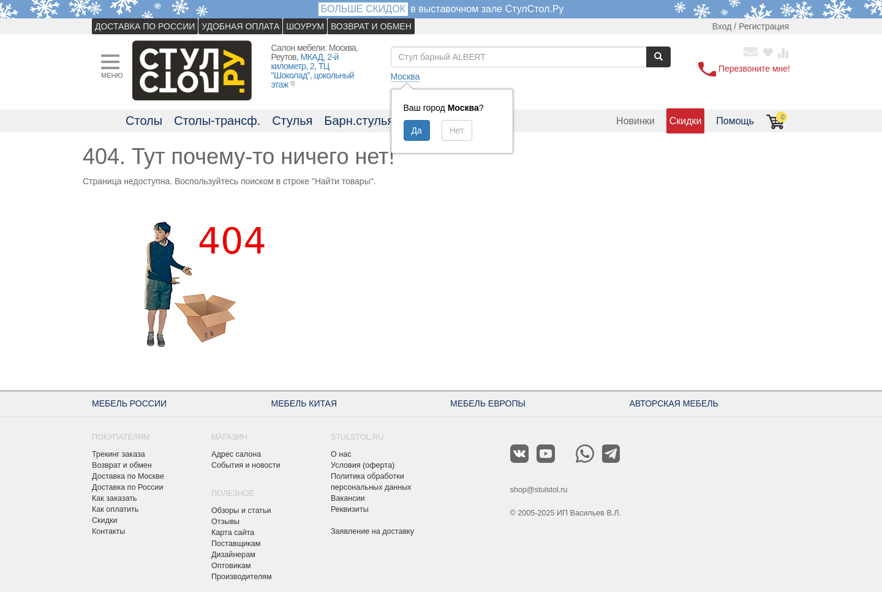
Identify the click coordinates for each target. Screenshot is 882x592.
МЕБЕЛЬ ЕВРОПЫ (488, 403)
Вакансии (348, 498)
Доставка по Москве (128, 476)
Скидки (685, 121)
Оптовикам (231, 565)
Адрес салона (236, 454)
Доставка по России (127, 487)
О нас (341, 454)
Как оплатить (115, 509)
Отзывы (225, 521)
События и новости (246, 465)
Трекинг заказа (118, 454)
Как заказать (114, 498)
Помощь (735, 121)
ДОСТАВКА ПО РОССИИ (145, 26)
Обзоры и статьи (241, 510)
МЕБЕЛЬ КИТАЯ (304, 403)
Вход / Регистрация (750, 26)
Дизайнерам (233, 554)
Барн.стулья (359, 120)
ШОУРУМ (305, 26)
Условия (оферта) (362, 465)
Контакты (108, 531)
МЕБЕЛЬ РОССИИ (129, 403)
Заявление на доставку (372, 531)
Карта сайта (232, 532)
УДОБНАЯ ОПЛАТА (240, 26)
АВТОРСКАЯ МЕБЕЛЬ (674, 403)
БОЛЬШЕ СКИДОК (363, 9)
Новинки (635, 121)
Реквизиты (350, 509)
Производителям (241, 576)
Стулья (292, 120)
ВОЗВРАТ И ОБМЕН (371, 26)
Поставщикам (236, 543)
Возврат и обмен (122, 465)
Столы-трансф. (217, 120)
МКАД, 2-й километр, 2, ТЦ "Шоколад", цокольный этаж (313, 70)
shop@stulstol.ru (539, 489)
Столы (144, 120)
